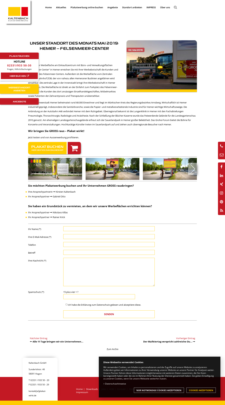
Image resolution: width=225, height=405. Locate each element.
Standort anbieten (132, 7)
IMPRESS (151, 7)
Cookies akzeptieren (201, 390)
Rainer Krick (57, 217)
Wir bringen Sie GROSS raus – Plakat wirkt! (56, 131)
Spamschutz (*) (36, 292)
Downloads (92, 389)
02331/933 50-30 (19, 65)
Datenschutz (103, 304)
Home (48, 7)
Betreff (31, 252)
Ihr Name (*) (34, 229)
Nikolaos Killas (59, 212)
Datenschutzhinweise (115, 383)
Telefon (32, 244)
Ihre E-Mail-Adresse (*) (39, 237)
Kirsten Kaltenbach (64, 191)
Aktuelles (61, 7)
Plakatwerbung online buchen (86, 7)
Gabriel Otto (58, 196)
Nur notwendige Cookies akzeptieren (158, 390)
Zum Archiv (112, 349)
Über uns (165, 7)
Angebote (112, 7)
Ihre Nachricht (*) (37, 260)
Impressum (82, 392)
